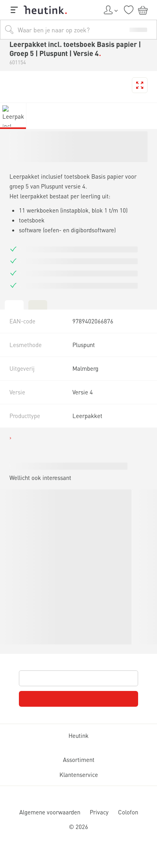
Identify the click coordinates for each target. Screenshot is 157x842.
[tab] (14, 304)
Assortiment (78, 759)
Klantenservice (78, 774)
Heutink (78, 735)
